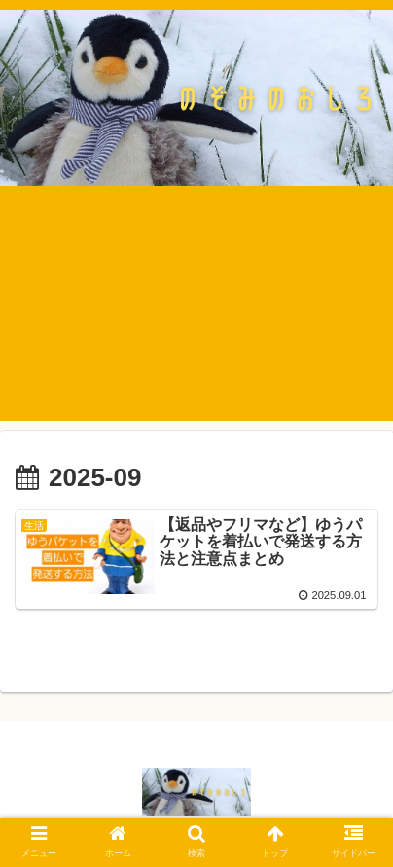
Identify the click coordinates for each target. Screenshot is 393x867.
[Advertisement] (196, 318)
